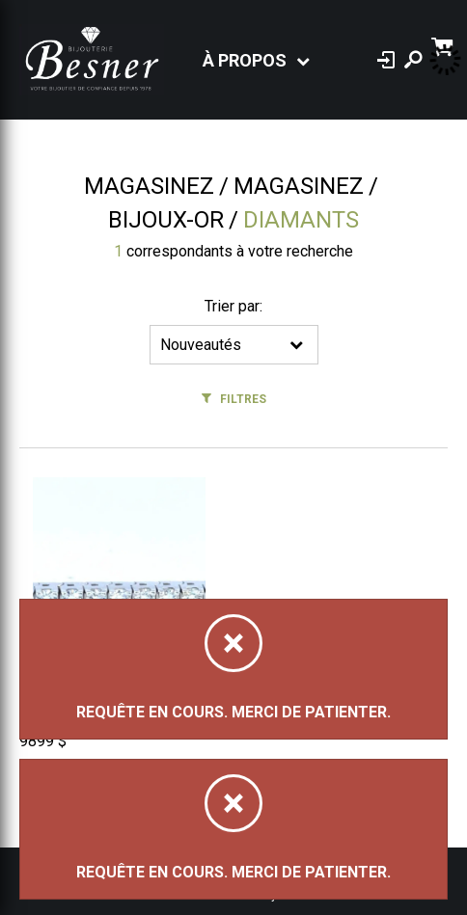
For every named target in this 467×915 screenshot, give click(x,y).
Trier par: (233, 306)
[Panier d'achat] (444, 45)
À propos (245, 60)
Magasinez (149, 186)
